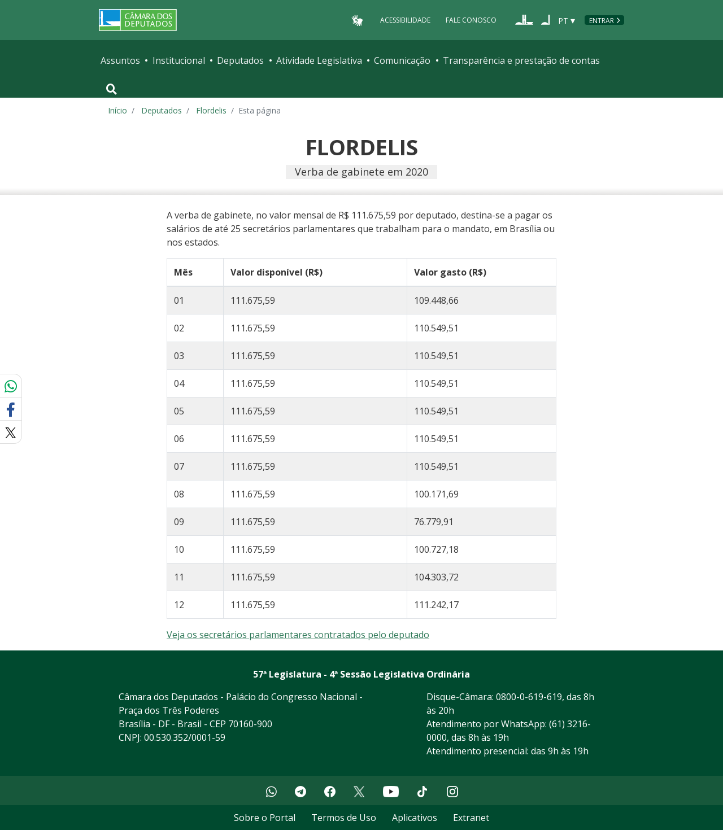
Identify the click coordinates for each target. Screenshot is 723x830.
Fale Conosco (471, 20)
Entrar (601, 20)
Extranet (471, 817)
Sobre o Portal (264, 817)
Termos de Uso (343, 817)
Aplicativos (414, 817)
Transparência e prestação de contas (521, 60)
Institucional (179, 60)
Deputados (240, 60)
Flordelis (211, 110)
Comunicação (402, 60)
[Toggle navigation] (111, 89)
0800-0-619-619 (529, 697)
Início (117, 110)
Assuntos (120, 60)
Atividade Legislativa (319, 60)
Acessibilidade (405, 20)
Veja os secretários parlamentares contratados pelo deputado (298, 634)
